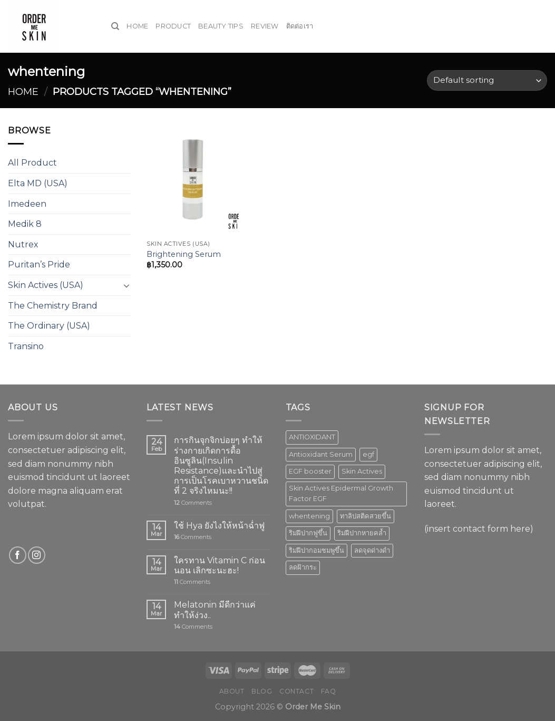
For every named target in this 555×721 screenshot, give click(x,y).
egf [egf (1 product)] (368, 454)
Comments (193, 502)
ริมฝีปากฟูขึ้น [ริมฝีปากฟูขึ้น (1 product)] (308, 533)
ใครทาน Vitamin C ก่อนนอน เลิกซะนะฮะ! (219, 565)
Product (173, 26)
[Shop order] (487, 80)
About (232, 691)
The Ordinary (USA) (49, 326)
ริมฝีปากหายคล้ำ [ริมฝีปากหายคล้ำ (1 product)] (361, 533)
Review (265, 26)
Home (137, 26)
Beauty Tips (221, 26)
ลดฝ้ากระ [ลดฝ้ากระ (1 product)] (303, 567)
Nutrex (23, 244)
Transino (26, 346)
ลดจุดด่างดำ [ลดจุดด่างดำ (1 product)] (372, 550)
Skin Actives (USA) (45, 285)
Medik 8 (25, 224)
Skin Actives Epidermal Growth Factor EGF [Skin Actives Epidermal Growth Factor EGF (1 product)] (341, 493)
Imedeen (27, 204)
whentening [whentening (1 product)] (309, 516)
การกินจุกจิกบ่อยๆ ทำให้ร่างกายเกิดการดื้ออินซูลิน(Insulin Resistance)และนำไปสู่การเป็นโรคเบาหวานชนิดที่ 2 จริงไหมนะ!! (221, 465)
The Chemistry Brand (53, 306)
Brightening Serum (184, 254)
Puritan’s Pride (39, 264)
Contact (296, 691)
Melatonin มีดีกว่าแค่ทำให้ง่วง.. (215, 610)
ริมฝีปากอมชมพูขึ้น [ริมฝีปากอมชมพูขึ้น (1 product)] (316, 550)
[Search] (115, 26)
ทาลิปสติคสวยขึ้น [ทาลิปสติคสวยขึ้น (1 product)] (365, 516)
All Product (32, 163)
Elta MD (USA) (37, 183)
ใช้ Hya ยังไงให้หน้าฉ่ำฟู (219, 526)
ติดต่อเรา (300, 26)
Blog (261, 691)
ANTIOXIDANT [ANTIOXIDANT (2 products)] (312, 437)
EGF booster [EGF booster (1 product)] (310, 471)
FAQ (328, 691)
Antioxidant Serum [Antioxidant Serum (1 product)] (321, 454)
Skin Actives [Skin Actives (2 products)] (362, 471)
